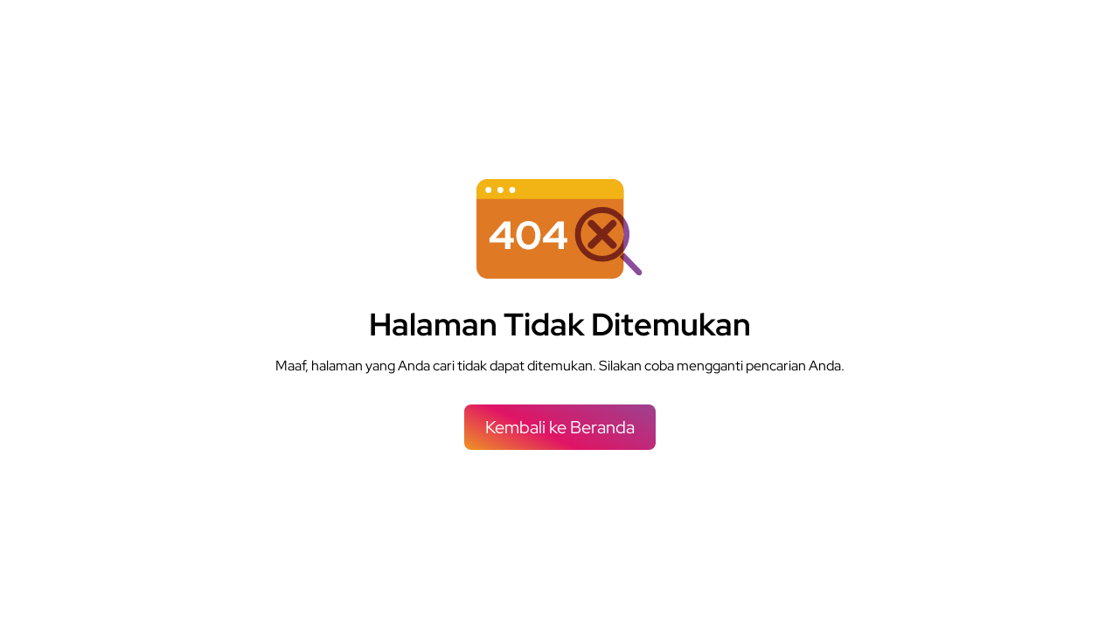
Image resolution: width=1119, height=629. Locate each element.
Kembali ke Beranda (560, 427)
